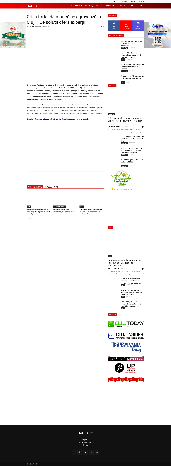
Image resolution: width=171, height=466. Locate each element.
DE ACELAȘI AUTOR (51, 187)
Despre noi (85, 439)
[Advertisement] (65, 142)
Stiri (70, 6)
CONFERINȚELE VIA (59, 206)
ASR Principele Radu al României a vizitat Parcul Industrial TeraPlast (132, 67)
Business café (44, 12)
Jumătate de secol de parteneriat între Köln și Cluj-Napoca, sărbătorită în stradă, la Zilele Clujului (38, 212)
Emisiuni (78, 6)
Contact (85, 445)
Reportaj (89, 6)
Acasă (29, 12)
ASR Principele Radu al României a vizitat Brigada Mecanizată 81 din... (132, 139)
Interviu (99, 6)
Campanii (110, 6)
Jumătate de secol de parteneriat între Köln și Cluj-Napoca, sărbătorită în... (124, 263)
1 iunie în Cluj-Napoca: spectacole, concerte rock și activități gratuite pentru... (131, 55)
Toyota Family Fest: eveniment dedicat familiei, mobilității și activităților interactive (131, 150)
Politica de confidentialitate (85, 442)
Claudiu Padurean (35, 26)
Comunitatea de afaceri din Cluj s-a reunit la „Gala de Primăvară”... (132, 44)
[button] (141, 6)
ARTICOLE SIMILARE (35, 187)
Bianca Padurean (113, 268)
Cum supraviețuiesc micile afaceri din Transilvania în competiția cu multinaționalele (91, 212)
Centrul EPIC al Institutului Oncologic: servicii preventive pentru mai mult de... (131, 292)
